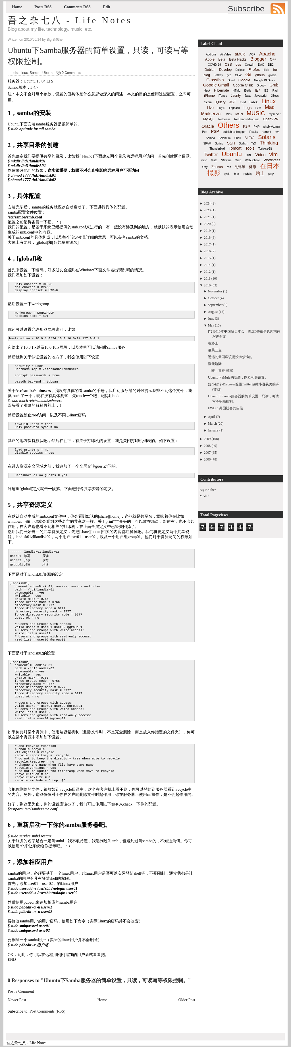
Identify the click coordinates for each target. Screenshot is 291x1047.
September (215, 305)
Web (238, 160)
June (211, 319)
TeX (253, 143)
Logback (234, 108)
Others (228, 125)
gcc (229, 75)
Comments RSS (77, 7)
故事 (227, 173)
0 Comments (71, 73)
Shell (237, 138)
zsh (229, 167)
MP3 (229, 114)
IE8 (266, 90)
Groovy (261, 85)
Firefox (254, 69)
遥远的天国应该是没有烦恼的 (230, 357)
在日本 (270, 166)
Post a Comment (21, 991)
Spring (219, 143)
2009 (207, 439)
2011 (207, 278)
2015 (207, 258)
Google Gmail (216, 84)
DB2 (270, 64)
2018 (207, 237)
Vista (214, 160)
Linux (24, 73)
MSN (239, 114)
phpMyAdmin (271, 126)
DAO (261, 64)
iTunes (223, 95)
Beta (221, 59)
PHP (257, 126)
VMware (226, 160)
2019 (207, 231)
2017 (207, 244)
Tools (250, 148)
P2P (246, 126)
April (211, 417)
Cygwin (249, 64)
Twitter (211, 154)
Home (17, 7)
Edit (106, 7)
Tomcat (234, 148)
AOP (252, 54)
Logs (247, 108)
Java (248, 95)
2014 (207, 265)
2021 (207, 217)
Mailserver (211, 113)
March (212, 424)
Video (260, 154)
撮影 (214, 172)
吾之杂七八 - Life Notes (70, 20)
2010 (207, 285)
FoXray (218, 75)
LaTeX (253, 102)
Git (248, 74)
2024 (207, 203)
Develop (225, 70)
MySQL (209, 119)
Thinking (269, 143)
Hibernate (221, 90)
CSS (228, 65)
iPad (275, 90)
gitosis (272, 75)
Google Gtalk (243, 85)
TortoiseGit (265, 148)
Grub (273, 85)
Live (210, 108)
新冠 (236, 173)
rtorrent (266, 131)
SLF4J (249, 138)
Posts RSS (42, 7)
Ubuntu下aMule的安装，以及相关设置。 (238, 377)
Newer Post (17, 1000)
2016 (207, 251)
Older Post (187, 1000)
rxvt (277, 131)
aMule (240, 54)
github (260, 75)
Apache (267, 54)
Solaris (266, 137)
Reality (253, 131)
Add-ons (211, 54)
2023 (207, 210)
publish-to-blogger (234, 131)
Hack (207, 90)
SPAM (207, 143)
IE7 (257, 90)
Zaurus (217, 167)
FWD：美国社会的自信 (225, 408)
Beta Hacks (237, 59)
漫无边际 (215, 364)
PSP (215, 131)
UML (248, 155)
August (213, 312)
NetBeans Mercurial (246, 119)
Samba (35, 73)
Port (204, 131)
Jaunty (236, 96)
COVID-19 (214, 64)
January (213, 430)
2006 (207, 459)
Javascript (260, 95)
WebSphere (252, 160)
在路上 (213, 343)
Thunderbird (217, 148)
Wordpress (272, 160)
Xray (205, 167)
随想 (271, 173)
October (213, 298)
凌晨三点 (215, 350)
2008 (207, 446)
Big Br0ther (207, 490)
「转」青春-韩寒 (220, 371)
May (211, 325)
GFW (238, 75)
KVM (243, 102)
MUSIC (256, 113)
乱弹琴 (240, 167)
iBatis (247, 90)
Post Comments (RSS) (47, 1011)
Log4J (221, 108)
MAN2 (204, 496)
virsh (204, 160)
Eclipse (240, 69)
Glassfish (215, 79)
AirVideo (225, 54)
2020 (207, 224)
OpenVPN (270, 119)
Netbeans (224, 119)
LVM (258, 108)
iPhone (209, 96)
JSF (232, 102)
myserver (274, 114)
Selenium (225, 138)
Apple (210, 59)
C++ (273, 59)
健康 (252, 167)
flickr (266, 69)
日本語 (247, 173)
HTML (236, 90)
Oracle (207, 126)
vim (273, 154)
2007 (207, 453)
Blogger (258, 59)
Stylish (243, 143)
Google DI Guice (264, 80)
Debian (210, 70)
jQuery (220, 102)
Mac (270, 107)
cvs (238, 64)
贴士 (260, 173)
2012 (207, 272)
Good (231, 80)
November (215, 291)
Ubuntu (47, 73)
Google (244, 80)
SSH (231, 143)
